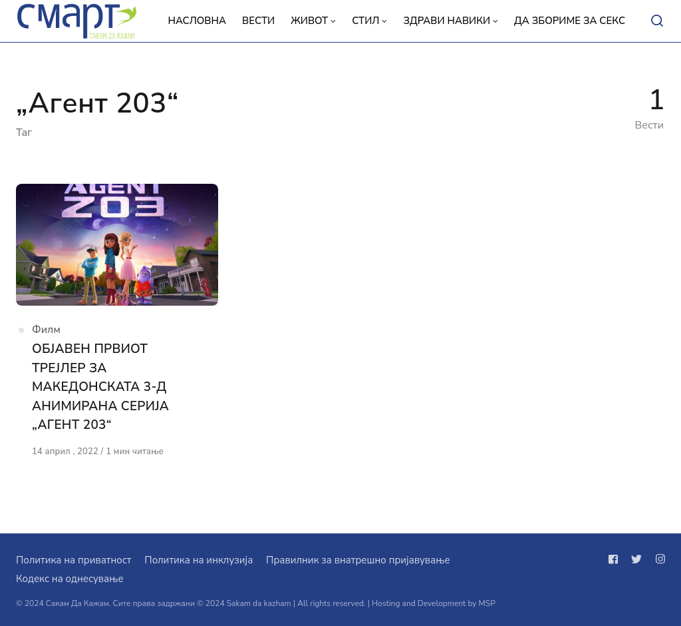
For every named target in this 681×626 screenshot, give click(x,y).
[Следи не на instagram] (657, 559)
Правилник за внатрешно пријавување (358, 560)
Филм (46, 329)
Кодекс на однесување (70, 578)
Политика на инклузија (198, 560)
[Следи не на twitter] (636, 559)
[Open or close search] (657, 21)
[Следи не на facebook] (616, 559)
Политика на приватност (73, 560)
